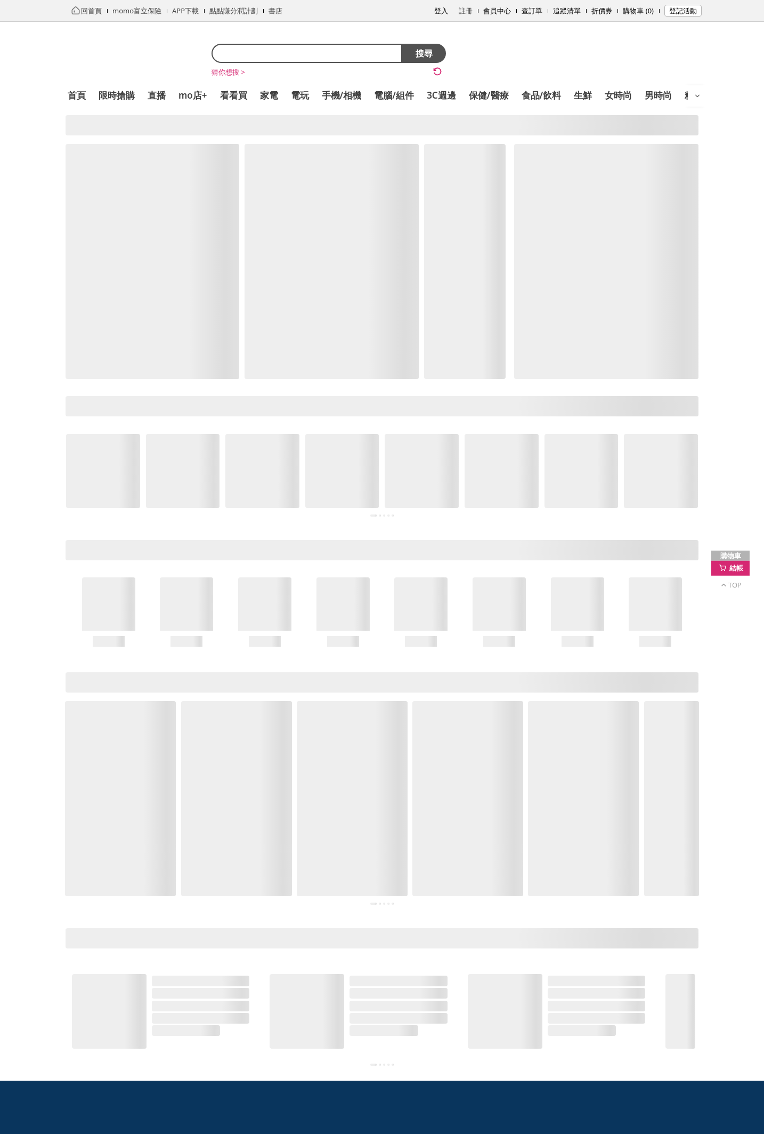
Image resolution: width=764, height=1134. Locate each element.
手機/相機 (342, 95)
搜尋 (424, 53)
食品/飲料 (542, 95)
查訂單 (532, 10)
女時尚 (618, 95)
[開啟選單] (697, 96)
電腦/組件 (394, 95)
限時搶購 (117, 95)
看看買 (233, 95)
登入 (441, 10)
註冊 (466, 10)
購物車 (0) (638, 10)
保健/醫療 (489, 95)
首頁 (77, 95)
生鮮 (583, 95)
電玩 (300, 95)
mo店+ (192, 95)
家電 (269, 95)
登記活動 (683, 10)
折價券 (601, 10)
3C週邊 (441, 95)
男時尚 (658, 95)
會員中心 (497, 10)
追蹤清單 (567, 10)
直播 (157, 95)
